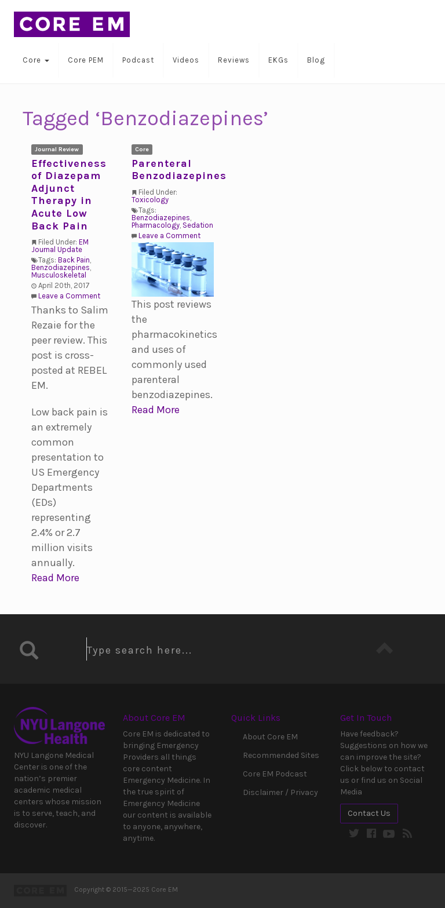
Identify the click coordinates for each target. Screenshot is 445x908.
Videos (186, 60)
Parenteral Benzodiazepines (179, 170)
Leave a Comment (69, 295)
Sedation (198, 225)
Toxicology (150, 199)
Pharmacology (156, 225)
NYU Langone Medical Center (59, 725)
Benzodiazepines (60, 267)
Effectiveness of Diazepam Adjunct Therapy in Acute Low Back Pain (69, 194)
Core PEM (86, 60)
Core (36, 60)
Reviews (234, 60)
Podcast (138, 60)
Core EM (72, 24)
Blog (316, 60)
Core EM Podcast (275, 774)
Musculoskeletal (58, 275)
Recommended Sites (281, 755)
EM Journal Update (60, 246)
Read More (55, 577)
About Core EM (270, 737)
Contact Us (369, 813)
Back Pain (74, 260)
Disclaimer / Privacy (280, 792)
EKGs (278, 60)
